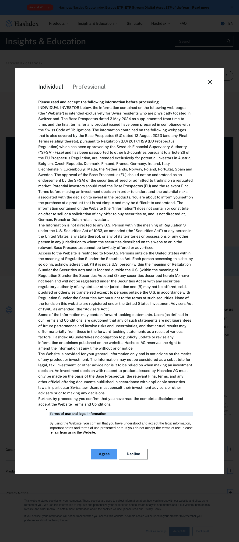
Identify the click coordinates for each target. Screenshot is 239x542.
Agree (104, 454)
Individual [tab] (50, 86)
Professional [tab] (89, 86)
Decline (133, 454)
